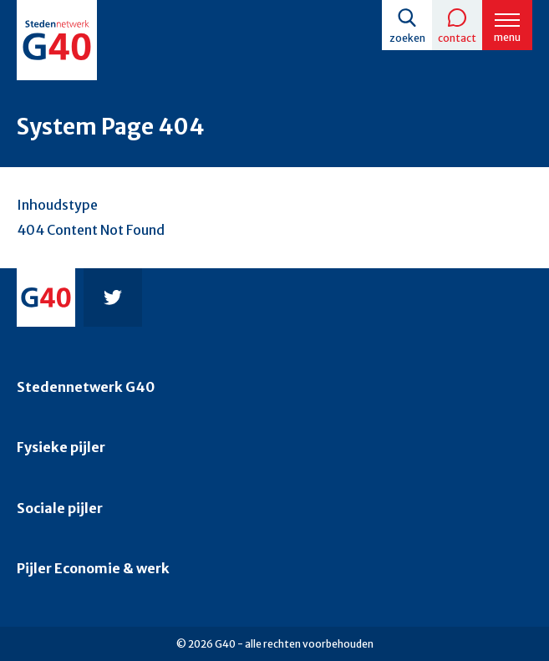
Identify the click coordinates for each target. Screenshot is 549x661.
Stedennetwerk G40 (86, 387)
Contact (457, 38)
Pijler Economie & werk (93, 568)
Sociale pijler (60, 508)
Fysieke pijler (61, 447)
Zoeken (407, 38)
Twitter (113, 297)
